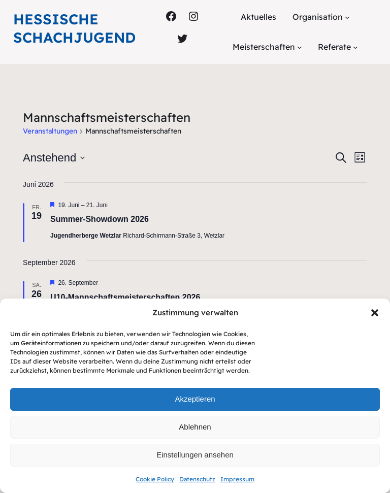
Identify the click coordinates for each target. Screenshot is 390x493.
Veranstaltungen (50, 131)
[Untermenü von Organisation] (347, 17)
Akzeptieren (195, 399)
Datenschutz (197, 479)
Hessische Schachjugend (74, 28)
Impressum (237, 479)
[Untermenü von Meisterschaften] (299, 47)
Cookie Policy (155, 479)
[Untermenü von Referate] (355, 47)
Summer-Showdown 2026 (99, 219)
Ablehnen (195, 426)
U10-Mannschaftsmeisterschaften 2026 (125, 297)
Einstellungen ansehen (195, 454)
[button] (375, 313)
